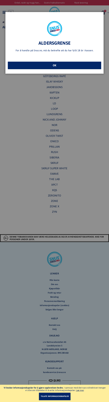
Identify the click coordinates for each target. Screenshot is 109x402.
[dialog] (54, 201)
